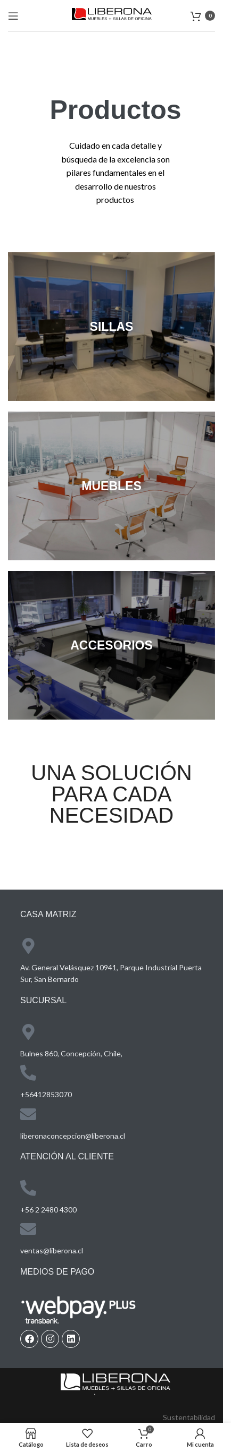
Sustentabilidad (189, 1417)
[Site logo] (112, 14)
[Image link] (115, 1383)
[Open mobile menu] (13, 16)
